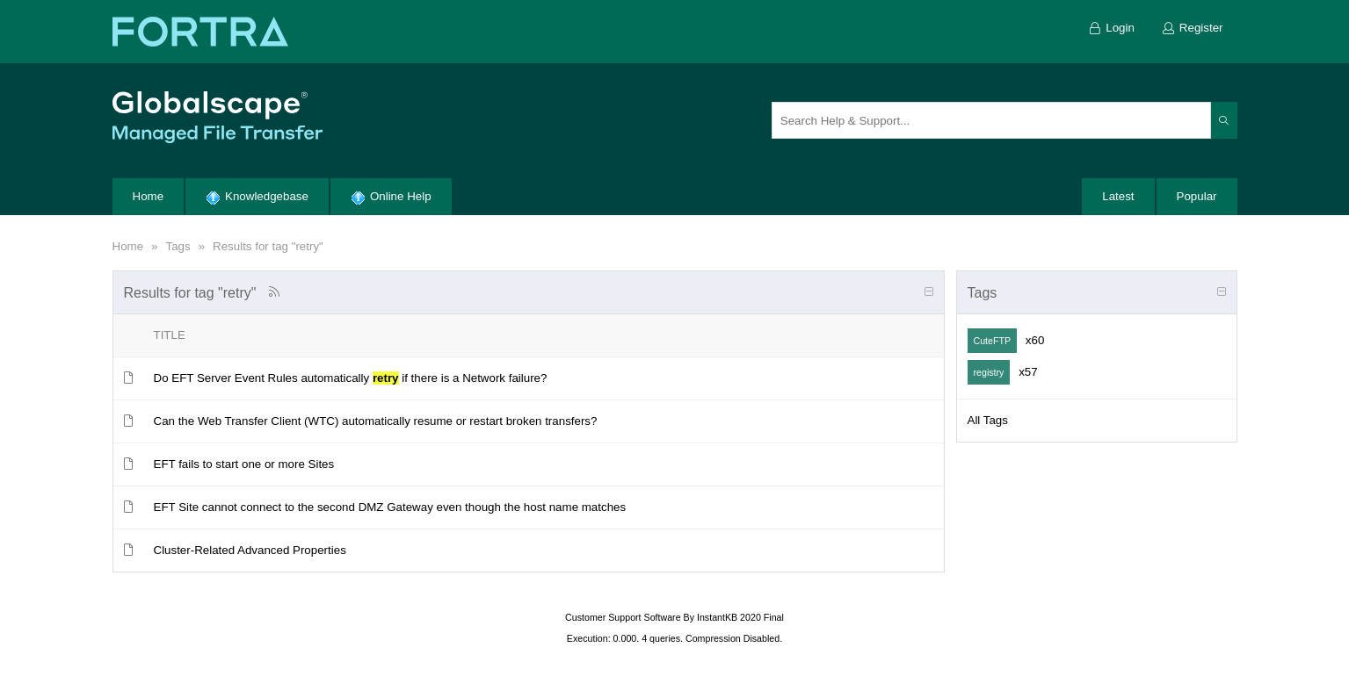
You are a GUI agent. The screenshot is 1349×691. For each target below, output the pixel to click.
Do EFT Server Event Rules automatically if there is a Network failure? (351, 378)
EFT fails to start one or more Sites (244, 464)
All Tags (988, 420)
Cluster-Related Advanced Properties (250, 550)
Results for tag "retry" (268, 246)
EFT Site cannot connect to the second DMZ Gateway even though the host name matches (390, 507)
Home (128, 246)
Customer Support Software (623, 617)
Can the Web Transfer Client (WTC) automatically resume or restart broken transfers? (376, 421)
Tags (177, 246)
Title (169, 335)
